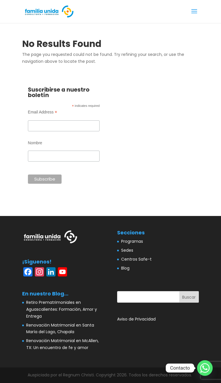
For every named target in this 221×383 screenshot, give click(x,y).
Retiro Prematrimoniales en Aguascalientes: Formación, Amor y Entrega (61, 309)
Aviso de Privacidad (136, 319)
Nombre (35, 143)
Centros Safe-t (136, 259)
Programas (132, 241)
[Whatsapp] (205, 368)
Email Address (42, 112)
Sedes (127, 250)
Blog (125, 268)
